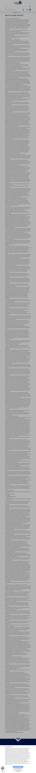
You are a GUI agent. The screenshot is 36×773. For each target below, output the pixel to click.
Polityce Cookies (10, 764)
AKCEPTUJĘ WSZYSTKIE (18, 766)
